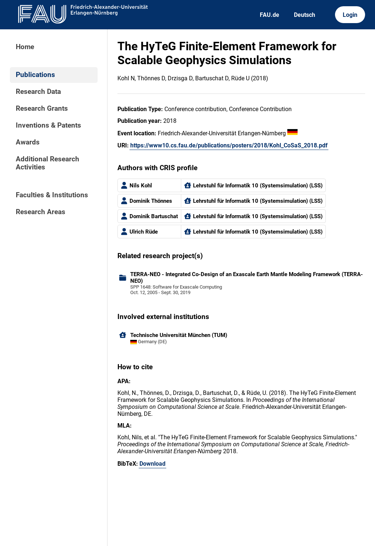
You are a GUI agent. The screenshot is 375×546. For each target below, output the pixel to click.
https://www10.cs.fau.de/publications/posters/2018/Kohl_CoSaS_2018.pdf (229, 145)
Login (350, 14)
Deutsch (304, 14)
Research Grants (42, 109)
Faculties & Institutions (52, 195)
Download (152, 463)
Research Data (38, 92)
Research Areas (40, 212)
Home (25, 47)
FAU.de (269, 14)
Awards (28, 142)
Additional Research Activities (47, 163)
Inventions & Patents (48, 125)
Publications (35, 75)
